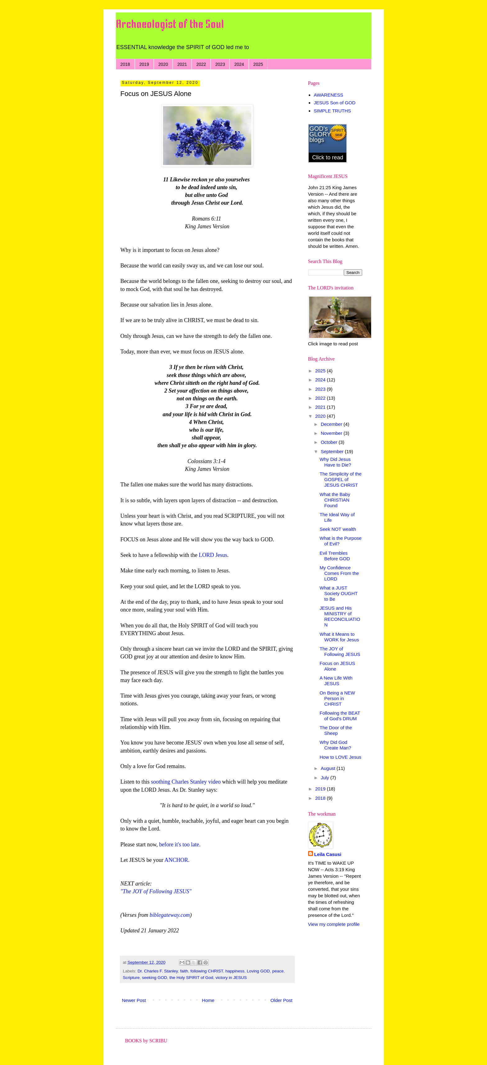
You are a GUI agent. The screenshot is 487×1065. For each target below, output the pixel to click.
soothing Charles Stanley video (186, 782)
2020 (163, 64)
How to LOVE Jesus (340, 757)
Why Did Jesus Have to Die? (335, 462)
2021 (182, 64)
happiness (234, 971)
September (333, 451)
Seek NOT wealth (338, 529)
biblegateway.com (170, 915)
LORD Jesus (213, 555)
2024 (239, 64)
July (325, 777)
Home (208, 1000)
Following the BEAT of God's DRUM (340, 715)
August (329, 768)
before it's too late (179, 844)
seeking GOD (154, 977)
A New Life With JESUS (336, 680)
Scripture (131, 977)
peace (278, 971)
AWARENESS (328, 95)
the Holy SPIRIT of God (191, 977)
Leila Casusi (328, 854)
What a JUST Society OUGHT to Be (338, 593)
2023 (220, 64)
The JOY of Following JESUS (340, 651)
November (332, 433)
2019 (144, 64)
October (330, 442)
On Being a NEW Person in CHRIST (337, 698)
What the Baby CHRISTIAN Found (335, 500)
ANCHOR (176, 860)
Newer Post (134, 1000)
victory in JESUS (231, 977)
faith (184, 971)
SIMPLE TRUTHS (332, 110)
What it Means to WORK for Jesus (339, 636)
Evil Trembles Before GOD (335, 555)
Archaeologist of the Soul (170, 25)
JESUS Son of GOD (334, 102)
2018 (125, 64)
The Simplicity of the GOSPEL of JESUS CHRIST (341, 479)
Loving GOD (258, 971)
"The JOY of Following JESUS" (156, 891)
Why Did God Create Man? (335, 745)
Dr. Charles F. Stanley (158, 971)
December (332, 424)
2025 (258, 64)
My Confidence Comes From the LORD (339, 573)
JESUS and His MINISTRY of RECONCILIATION (340, 616)
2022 (201, 64)
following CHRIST (206, 971)
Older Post (282, 1000)
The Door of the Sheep (336, 730)
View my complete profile (334, 924)
